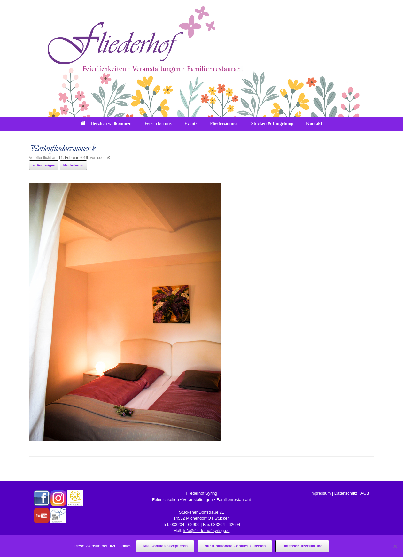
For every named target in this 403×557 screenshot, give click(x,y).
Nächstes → (73, 165)
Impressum (320, 493)
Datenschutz (345, 493)
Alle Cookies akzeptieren (165, 546)
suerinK (103, 157)
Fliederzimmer (224, 123)
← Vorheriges (44, 165)
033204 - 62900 (184, 524)
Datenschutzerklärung (302, 546)
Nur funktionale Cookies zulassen (235, 546)
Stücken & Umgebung (272, 123)
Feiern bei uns (158, 123)
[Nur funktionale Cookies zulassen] (395, 546)
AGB (364, 493)
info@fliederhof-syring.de (206, 530)
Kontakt (314, 123)
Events (190, 123)
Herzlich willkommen (106, 123)
